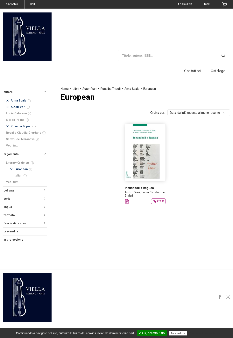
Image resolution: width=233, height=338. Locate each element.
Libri (76, 89)
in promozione (13, 239)
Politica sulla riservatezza (204, 333)
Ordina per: (157, 113)
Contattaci (192, 71)
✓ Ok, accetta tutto (152, 333)
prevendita (11, 231)
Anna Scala (131, 89)
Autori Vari (89, 89)
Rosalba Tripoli (110, 89)
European (149, 89)
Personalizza (178, 333)
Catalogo (218, 71)
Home (64, 89)
